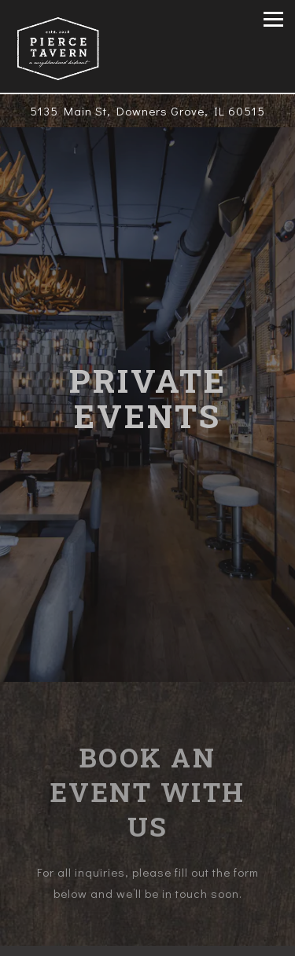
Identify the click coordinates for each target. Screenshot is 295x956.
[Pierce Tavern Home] (58, 46)
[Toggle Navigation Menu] (273, 19)
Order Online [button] (148, 939)
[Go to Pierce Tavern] (147, 111)
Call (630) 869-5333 (147, 906)
